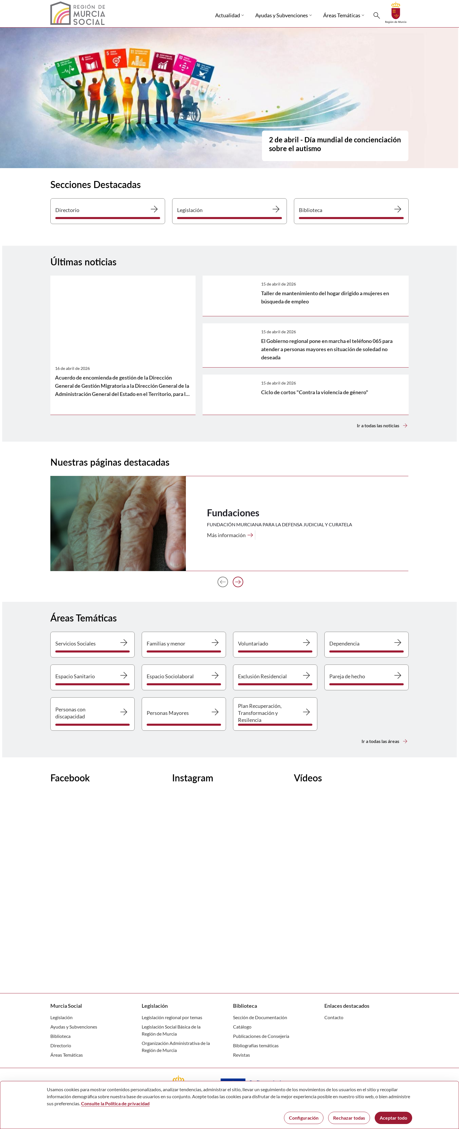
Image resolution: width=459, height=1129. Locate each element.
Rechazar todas (349, 1118)
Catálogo (242, 1026)
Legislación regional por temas (172, 1017)
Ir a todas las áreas (385, 741)
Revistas (241, 1055)
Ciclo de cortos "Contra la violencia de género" (314, 392)
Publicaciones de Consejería (261, 1036)
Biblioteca (60, 1036)
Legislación (61, 1017)
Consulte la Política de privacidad (115, 1103)
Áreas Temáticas (66, 1055)
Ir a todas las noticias (383, 425)
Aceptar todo (393, 1118)
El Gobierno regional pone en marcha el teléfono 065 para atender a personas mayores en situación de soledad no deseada (327, 349)
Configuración (303, 1118)
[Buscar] (376, 15)
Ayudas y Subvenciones (73, 1026)
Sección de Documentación (260, 1017)
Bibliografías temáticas (256, 1045)
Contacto (333, 1017)
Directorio (60, 1045)
